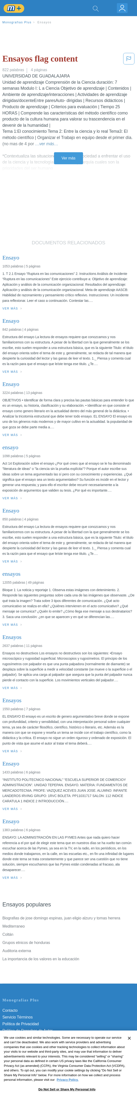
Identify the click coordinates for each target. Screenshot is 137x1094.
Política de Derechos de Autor (27, 1031)
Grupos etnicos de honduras (26, 943)
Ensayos (44, 22)
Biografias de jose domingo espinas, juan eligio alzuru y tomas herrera (61, 918)
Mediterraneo (13, 926)
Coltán (7, 934)
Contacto (10, 1010)
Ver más (69, 158)
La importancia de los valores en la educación (40, 959)
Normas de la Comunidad (23, 1037)
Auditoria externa (16, 951)
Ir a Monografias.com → (23, 1064)
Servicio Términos (17, 1017)
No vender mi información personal (31, 1051)
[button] (129, 60)
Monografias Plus (17, 22)
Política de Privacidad (20, 1024)
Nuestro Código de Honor (23, 1044)
